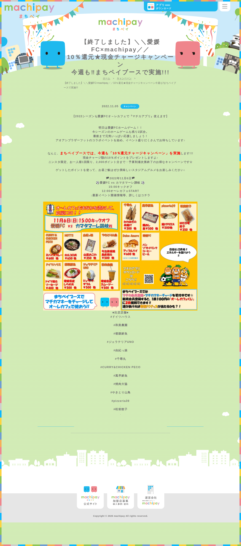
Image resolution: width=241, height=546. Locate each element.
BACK (48, 437)
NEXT (193, 437)
